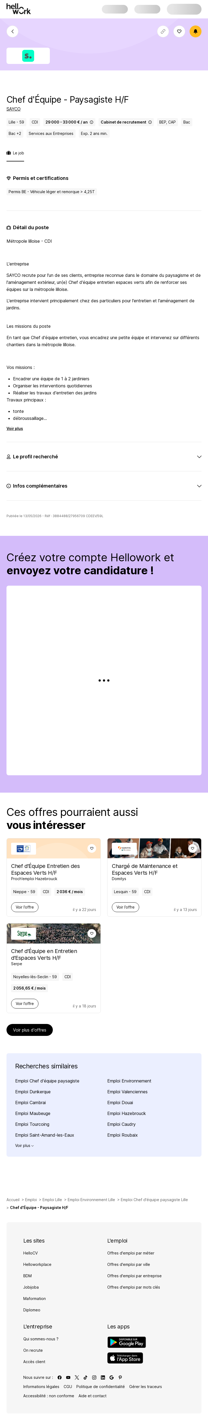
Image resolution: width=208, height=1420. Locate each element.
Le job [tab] (15, 153)
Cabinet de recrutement (126, 122)
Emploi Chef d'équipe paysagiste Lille (154, 1199)
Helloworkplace (37, 1264)
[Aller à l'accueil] (18, 8)
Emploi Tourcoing (32, 1124)
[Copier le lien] (163, 31)
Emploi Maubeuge (32, 1113)
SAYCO (13, 109)
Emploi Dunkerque (33, 1091)
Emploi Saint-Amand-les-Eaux (44, 1135)
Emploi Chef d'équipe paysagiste (47, 1081)
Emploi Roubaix (122, 1135)
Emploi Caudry (121, 1124)
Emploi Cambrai (30, 1102)
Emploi (31, 1199)
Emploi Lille (52, 1199)
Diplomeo (31, 1310)
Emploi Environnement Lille (91, 1199)
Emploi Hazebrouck (126, 1113)
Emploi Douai (120, 1102)
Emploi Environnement (129, 1081)
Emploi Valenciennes (127, 1091)
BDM (27, 1275)
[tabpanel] (104, 371)
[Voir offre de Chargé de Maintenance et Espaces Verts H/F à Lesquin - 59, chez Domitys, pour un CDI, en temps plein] (151, 872)
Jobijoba (31, 1287)
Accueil (13, 1199)
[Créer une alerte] (196, 31)
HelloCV (30, 1253)
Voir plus (14, 428)
